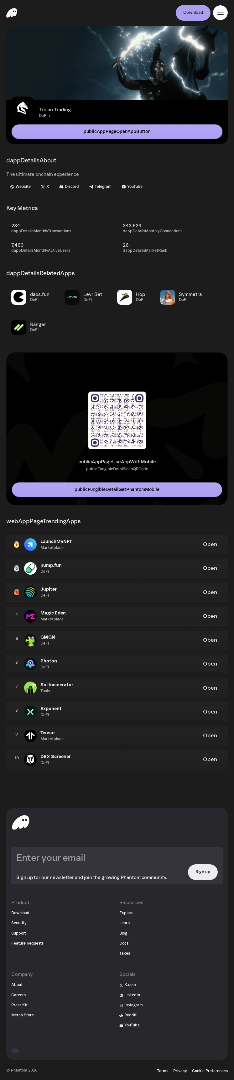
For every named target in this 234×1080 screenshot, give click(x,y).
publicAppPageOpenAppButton (117, 131)
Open (210, 544)
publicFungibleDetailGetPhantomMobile (117, 489)
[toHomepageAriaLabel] (20, 822)
